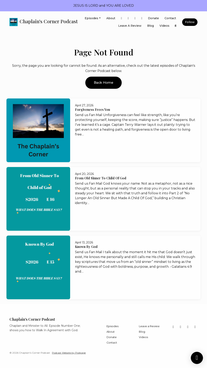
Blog (150, 25)
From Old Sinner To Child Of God (100, 178)
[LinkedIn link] (135, 18)
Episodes (91, 18)
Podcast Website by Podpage (69, 352)
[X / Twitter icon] (180, 327)
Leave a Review (130, 25)
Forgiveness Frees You (92, 109)
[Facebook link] (121, 18)
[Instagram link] (141, 18)
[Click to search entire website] (175, 26)
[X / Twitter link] (128, 18)
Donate (153, 18)
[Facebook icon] (173, 327)
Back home (103, 83)
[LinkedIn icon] (188, 327)
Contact (170, 18)
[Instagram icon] (195, 327)
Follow (190, 22)
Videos (164, 25)
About (110, 18)
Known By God (86, 246)
